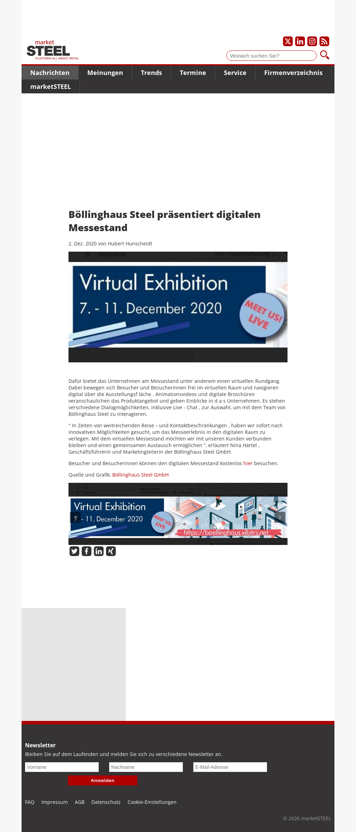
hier (248, 463)
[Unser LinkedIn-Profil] (300, 41)
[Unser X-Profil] (288, 41)
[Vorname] (62, 767)
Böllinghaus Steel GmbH (140, 474)
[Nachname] (146, 767)
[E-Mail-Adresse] (230, 767)
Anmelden (102, 780)
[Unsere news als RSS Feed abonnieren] (324, 41)
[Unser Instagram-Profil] (312, 41)
